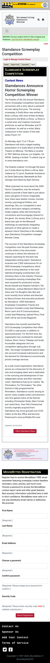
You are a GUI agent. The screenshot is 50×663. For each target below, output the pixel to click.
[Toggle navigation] (7, 31)
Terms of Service (15, 643)
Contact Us (10, 626)
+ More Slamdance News (25, 431)
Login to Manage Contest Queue (17, 59)
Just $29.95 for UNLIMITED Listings (25, 39)
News (33, 65)
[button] (38, 19)
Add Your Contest (15, 637)
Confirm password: (11, 576)
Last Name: (7, 526)
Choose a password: (11, 560)
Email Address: (9, 543)
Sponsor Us (10, 631)
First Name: (7, 510)
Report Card (15, 65)
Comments (25, 65)
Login (46, 44)
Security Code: (9, 596)
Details (6, 65)
